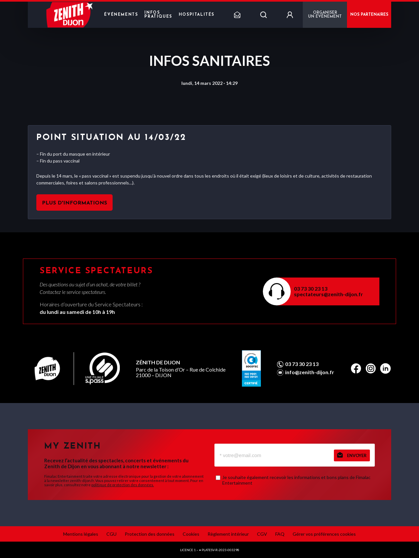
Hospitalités (196, 15)
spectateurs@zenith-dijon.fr (328, 294)
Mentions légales (80, 534)
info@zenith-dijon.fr (309, 372)
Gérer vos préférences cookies (324, 534)
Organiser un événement (325, 15)
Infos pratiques (158, 15)
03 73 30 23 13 (310, 288)
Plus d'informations (74, 203)
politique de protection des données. (122, 485)
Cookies (191, 534)
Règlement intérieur (228, 534)
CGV (262, 534)
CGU (111, 534)
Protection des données (149, 534)
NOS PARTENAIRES (369, 15)
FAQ (279, 534)
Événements (121, 15)
